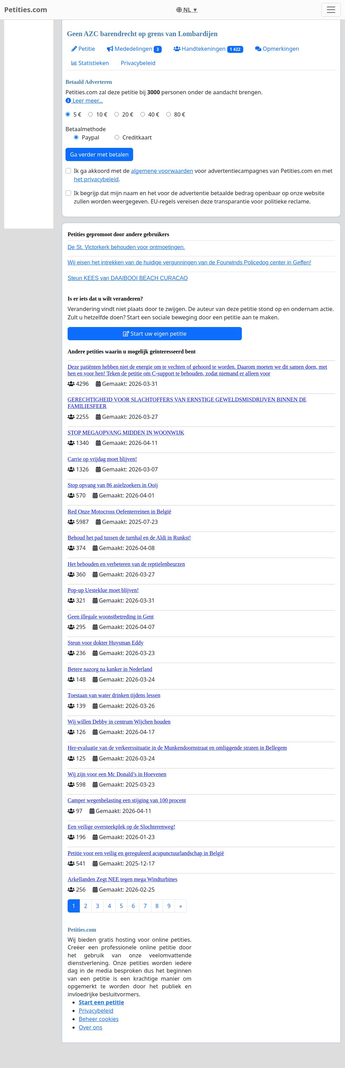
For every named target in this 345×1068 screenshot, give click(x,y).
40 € (153, 114)
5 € (77, 114)
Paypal (90, 137)
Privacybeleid (138, 63)
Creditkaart (137, 137)
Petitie (83, 49)
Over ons (90, 1027)
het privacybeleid (96, 179)
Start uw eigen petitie (155, 333)
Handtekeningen (208, 49)
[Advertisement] (28, 124)
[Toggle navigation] (331, 10)
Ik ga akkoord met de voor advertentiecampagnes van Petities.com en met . (203, 175)
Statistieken (90, 63)
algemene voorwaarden (162, 171)
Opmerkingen (277, 49)
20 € (127, 114)
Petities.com (25, 9)
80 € (179, 114)
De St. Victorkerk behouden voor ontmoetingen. (126, 247)
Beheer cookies (99, 1019)
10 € (101, 114)
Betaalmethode (86, 129)
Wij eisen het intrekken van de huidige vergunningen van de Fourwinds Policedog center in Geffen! (189, 262)
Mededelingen (134, 49)
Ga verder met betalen (99, 154)
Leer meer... (84, 100)
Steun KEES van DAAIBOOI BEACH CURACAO (128, 278)
